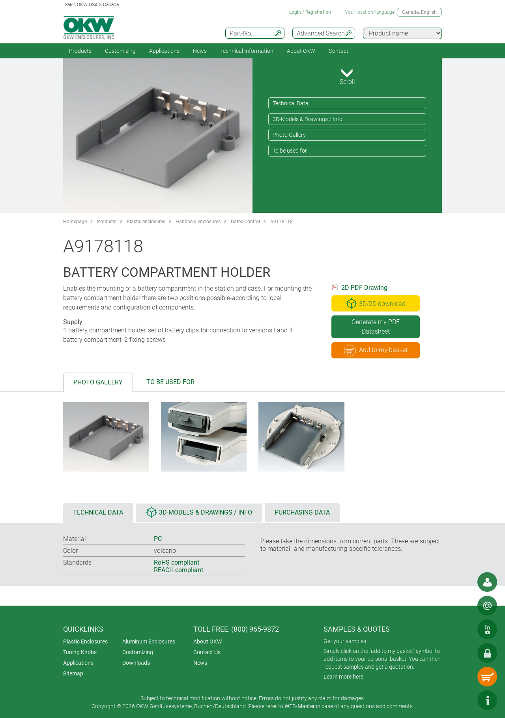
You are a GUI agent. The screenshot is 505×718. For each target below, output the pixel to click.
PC (158, 539)
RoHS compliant (176, 562)
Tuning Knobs (80, 652)
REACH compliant (178, 570)
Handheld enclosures (198, 221)
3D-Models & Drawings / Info (307, 119)
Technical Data (291, 103)
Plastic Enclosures (85, 641)
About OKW (207, 641)
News (200, 51)
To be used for (290, 150)
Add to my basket (376, 350)
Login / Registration (310, 12)
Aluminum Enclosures (148, 641)
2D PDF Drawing (364, 287)
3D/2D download (376, 304)
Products (80, 51)
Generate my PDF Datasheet (376, 326)
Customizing (120, 51)
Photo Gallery (289, 135)
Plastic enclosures (146, 221)
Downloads (136, 663)
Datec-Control (245, 221)
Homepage (75, 221)
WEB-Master (299, 706)
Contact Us (207, 652)
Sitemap (73, 673)
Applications (164, 51)
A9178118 (281, 221)
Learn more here (343, 676)
